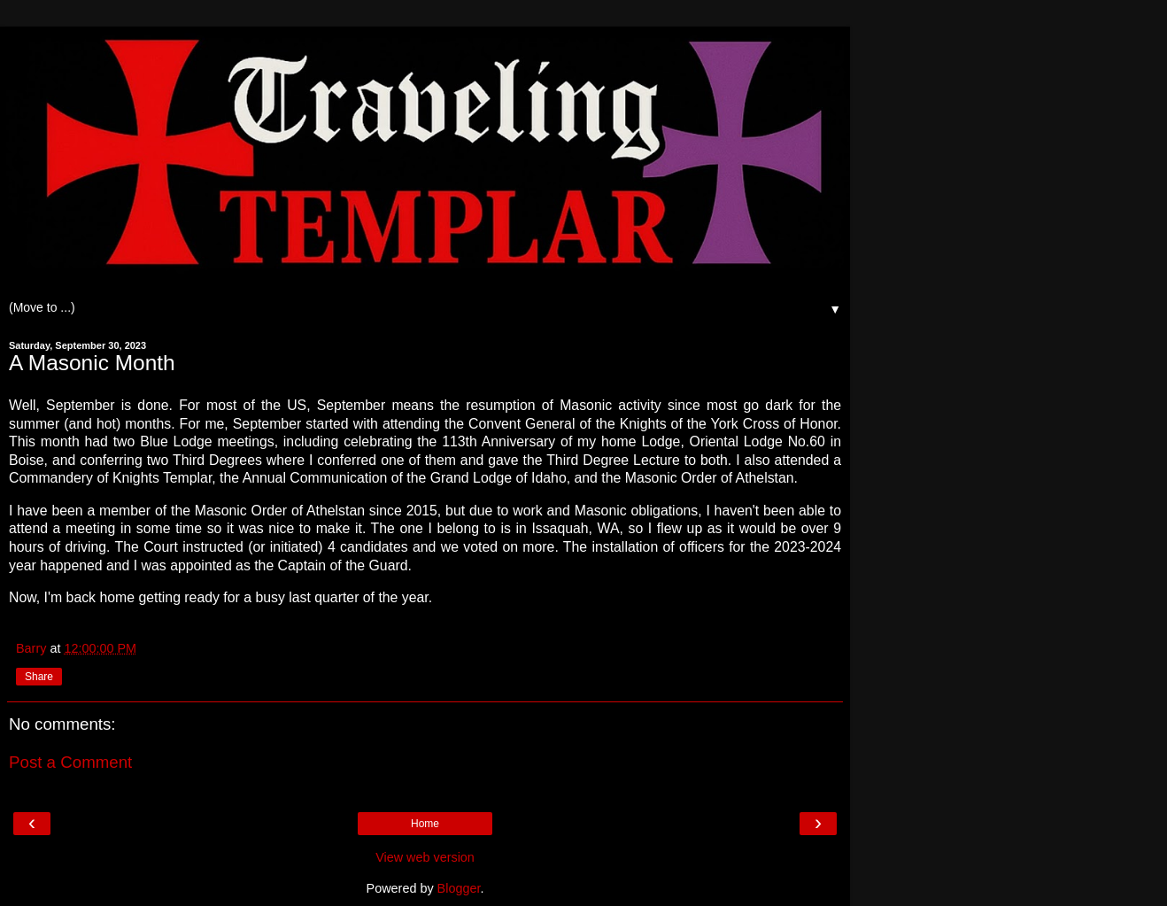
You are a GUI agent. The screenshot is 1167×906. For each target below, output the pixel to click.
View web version (425, 857)
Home (425, 823)
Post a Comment (70, 762)
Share (39, 676)
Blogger (459, 888)
